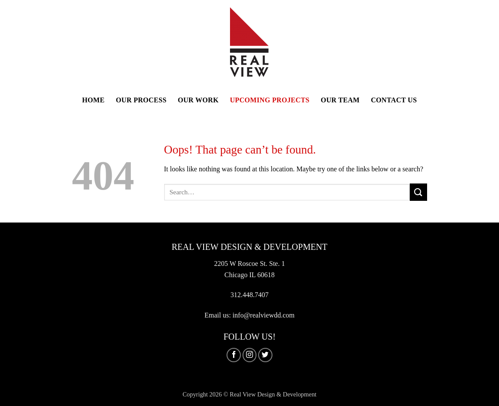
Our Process (141, 100)
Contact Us (394, 100)
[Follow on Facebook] (234, 355)
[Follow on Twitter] (265, 355)
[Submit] (418, 191)
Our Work (198, 100)
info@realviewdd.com (264, 315)
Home (93, 100)
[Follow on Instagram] (250, 355)
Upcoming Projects (270, 100)
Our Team (340, 100)
